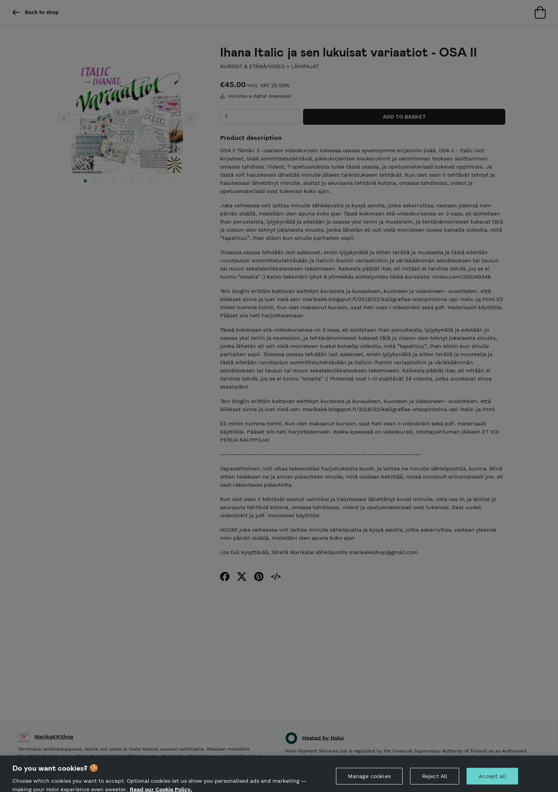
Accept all (492, 779)
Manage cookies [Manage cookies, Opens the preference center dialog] (369, 779)
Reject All (434, 779)
